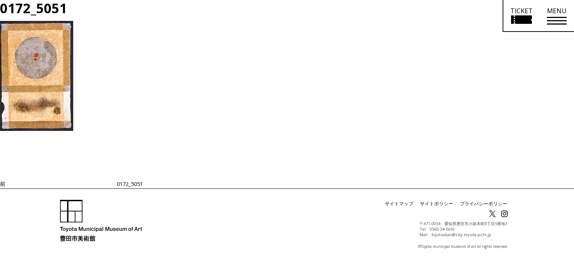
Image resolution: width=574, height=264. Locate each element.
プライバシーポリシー (485, 204)
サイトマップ (406, 204)
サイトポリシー (441, 204)
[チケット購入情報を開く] (521, 16)
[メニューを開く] (557, 16)
